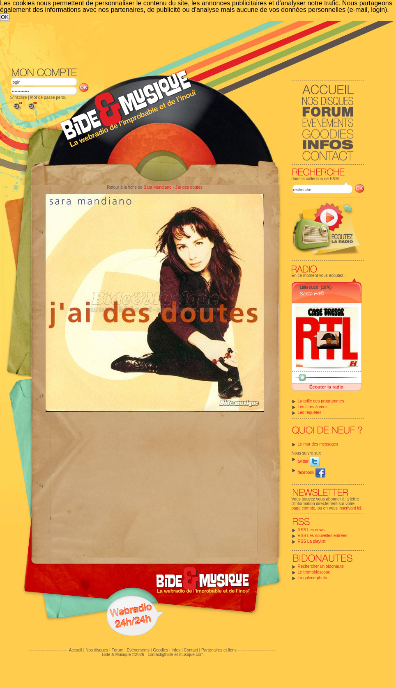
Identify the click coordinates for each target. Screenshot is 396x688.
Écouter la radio (326, 386)
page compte (303, 508)
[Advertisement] (129, 82)
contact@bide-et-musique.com (176, 654)
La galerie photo (312, 578)
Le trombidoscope (314, 572)
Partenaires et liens (219, 650)
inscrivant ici (350, 508)
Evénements (138, 650)
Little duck (309, 287)
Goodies (160, 650)
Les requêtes (310, 412)
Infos (176, 650)
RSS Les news (311, 530)
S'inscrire (18, 97)
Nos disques (96, 650)
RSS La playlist (312, 541)
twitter (309, 461)
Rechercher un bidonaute (321, 566)
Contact (191, 650)
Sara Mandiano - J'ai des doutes (173, 187)
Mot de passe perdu (48, 97)
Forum (117, 650)
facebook (311, 472)
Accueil (75, 650)
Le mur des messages (318, 444)
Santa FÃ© (312, 294)
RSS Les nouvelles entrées (323, 535)
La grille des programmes (321, 401)
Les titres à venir (313, 407)
